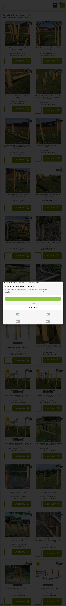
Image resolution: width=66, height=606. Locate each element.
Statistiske (48, 321)
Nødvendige (18, 313)
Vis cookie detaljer (33, 307)
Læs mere (7, 292)
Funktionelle (18, 321)
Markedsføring (48, 313)
